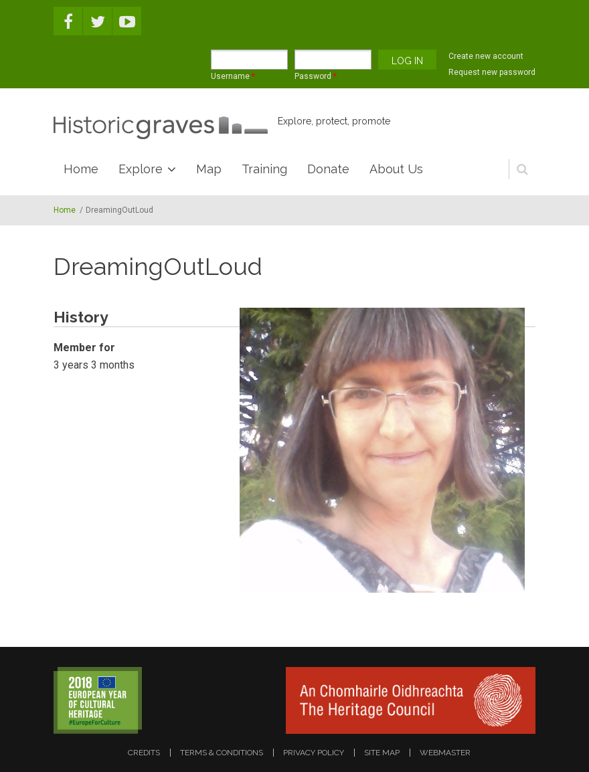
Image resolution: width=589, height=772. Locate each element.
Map (209, 169)
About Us (396, 169)
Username (233, 76)
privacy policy (313, 753)
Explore (140, 169)
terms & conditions (221, 753)
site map (382, 753)
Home (81, 169)
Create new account (485, 56)
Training (264, 169)
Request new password (491, 72)
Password (315, 76)
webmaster (445, 753)
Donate (328, 169)
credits (144, 753)
